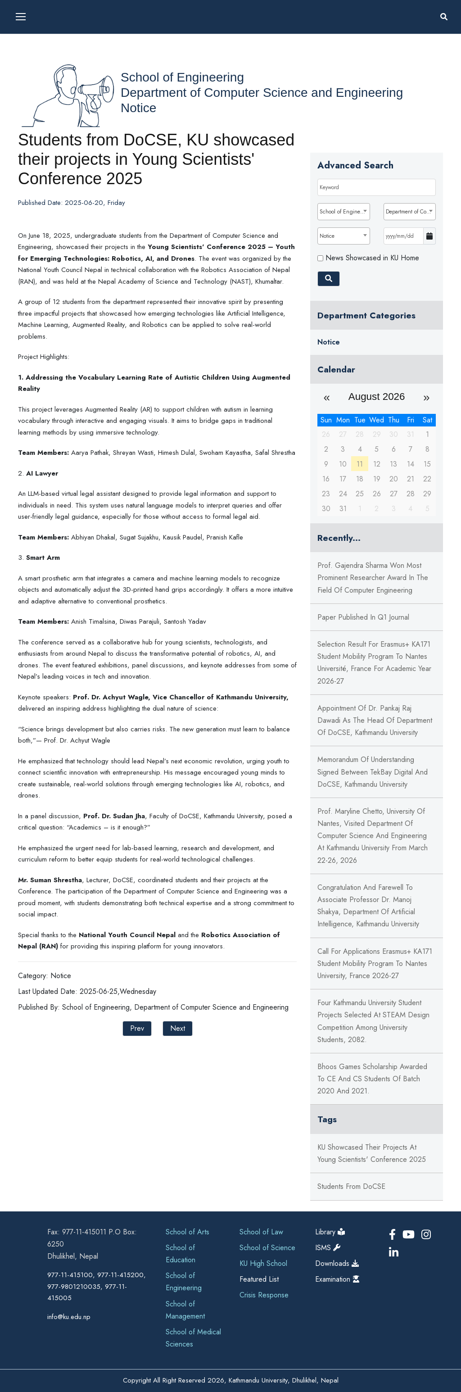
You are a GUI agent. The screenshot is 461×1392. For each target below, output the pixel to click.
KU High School (263, 1263)
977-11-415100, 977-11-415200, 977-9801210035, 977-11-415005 (96, 1286)
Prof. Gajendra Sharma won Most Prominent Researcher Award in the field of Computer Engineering (372, 577)
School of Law (261, 1232)
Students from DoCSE (351, 1186)
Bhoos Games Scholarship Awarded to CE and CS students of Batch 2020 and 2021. (372, 1078)
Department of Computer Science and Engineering (262, 93)
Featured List (259, 1279)
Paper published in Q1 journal (363, 617)
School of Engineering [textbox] (344, 212)
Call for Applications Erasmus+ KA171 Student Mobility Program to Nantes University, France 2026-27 (374, 963)
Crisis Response (264, 1295)
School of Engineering (182, 77)
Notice (138, 108)
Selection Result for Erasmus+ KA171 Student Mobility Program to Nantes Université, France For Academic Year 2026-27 (374, 662)
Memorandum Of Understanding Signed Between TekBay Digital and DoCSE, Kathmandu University (372, 771)
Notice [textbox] (327, 236)
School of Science (267, 1247)
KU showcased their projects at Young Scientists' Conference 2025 (371, 1153)
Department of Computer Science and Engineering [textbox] (410, 212)
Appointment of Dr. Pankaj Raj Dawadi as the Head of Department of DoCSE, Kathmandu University (374, 720)
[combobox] (343, 211)
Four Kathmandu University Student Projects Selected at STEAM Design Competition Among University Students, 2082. (373, 1021)
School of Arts (187, 1232)
